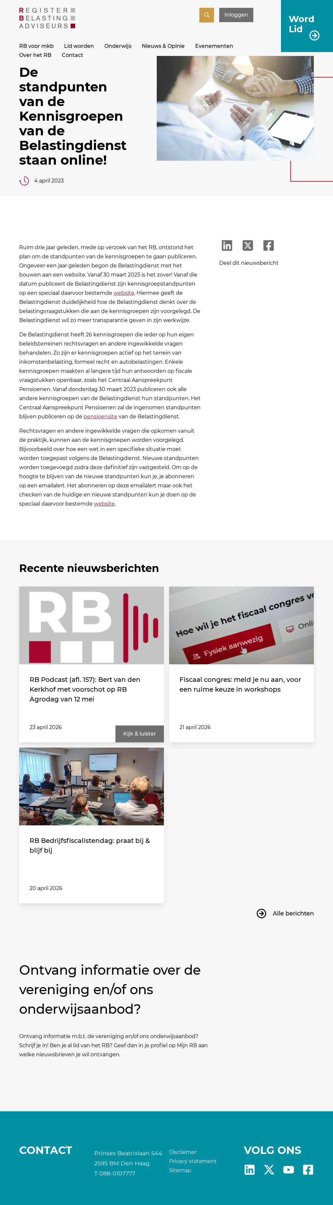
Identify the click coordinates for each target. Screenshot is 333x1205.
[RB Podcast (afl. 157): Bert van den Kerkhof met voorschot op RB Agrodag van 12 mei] (91, 626)
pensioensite (100, 416)
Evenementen (214, 46)
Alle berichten (293, 913)
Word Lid (301, 24)
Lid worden (79, 46)
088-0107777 (117, 1173)
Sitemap (180, 1170)
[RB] (47, 26)
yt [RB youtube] (288, 1169)
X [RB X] (269, 1169)
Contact (72, 55)
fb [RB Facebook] (308, 1169)
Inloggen (236, 15)
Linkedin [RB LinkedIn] (249, 1169)
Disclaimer (182, 1152)
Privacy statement (193, 1161)
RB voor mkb (36, 46)
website (123, 293)
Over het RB (35, 55)
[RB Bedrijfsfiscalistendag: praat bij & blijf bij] (91, 787)
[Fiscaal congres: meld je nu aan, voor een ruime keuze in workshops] (241, 626)
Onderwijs (117, 46)
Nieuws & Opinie (163, 46)
